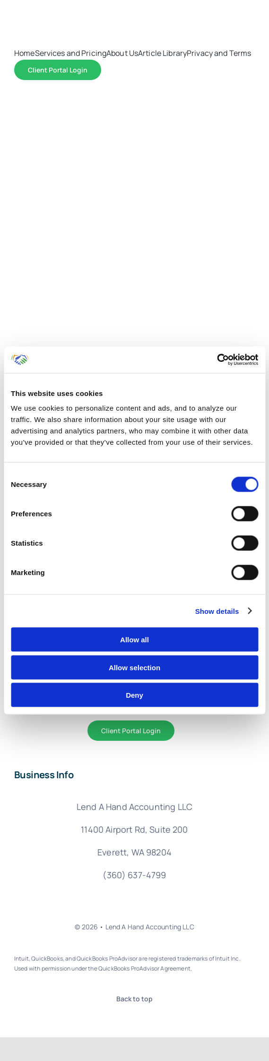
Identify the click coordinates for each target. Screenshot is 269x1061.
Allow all (134, 640)
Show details (217, 611)
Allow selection (134, 667)
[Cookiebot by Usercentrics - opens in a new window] (216, 360)
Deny (134, 695)
